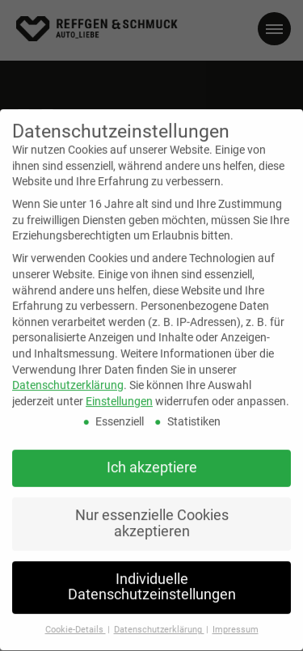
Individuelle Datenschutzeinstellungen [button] (152, 576)
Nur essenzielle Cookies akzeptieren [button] (152, 513)
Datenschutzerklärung (68, 375)
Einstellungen (119, 390)
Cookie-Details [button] (75, 620)
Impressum (236, 620)
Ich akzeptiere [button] (152, 458)
